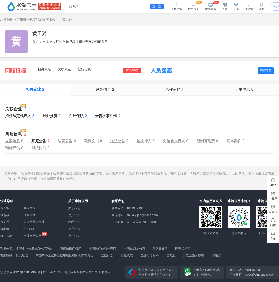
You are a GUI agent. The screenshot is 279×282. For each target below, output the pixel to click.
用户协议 (74, 215)
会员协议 (74, 229)
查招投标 (6, 236)
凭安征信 (22, 255)
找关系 (4, 222)
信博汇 (170, 255)
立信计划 (107, 255)
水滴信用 (6, 19)
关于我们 (74, 208)
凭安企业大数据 (193, 255)
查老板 (4, 215)
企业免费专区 (32, 236)
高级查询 (29, 208)
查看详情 (132, 70)
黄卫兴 (67, 19)
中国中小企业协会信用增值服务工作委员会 (64, 255)
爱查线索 (127, 255)
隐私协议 (74, 222)
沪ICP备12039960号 (26, 272)
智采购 (216, 255)
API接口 (28, 229)
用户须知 (74, 236)
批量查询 (29, 215)
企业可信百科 (149, 255)
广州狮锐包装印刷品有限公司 (37, 19)
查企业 (4, 208)
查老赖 (4, 229)
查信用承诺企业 (34, 222)
